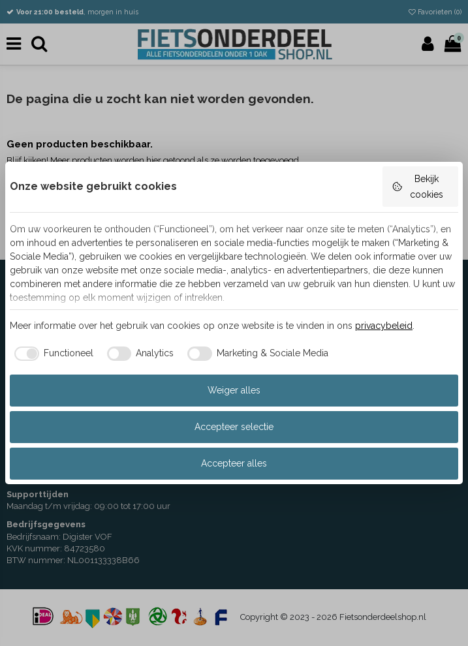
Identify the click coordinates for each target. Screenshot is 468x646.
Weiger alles (234, 390)
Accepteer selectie (234, 427)
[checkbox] (51, 353)
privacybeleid (384, 325)
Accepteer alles (234, 463)
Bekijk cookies (417, 187)
